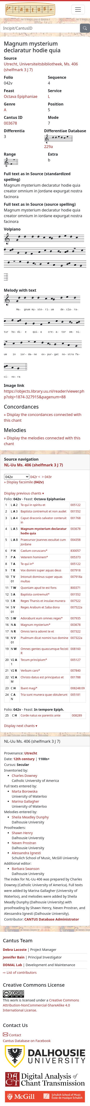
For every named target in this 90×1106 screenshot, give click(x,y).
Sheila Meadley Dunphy (30, 817)
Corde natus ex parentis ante (40, 715)
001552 (76, 511)
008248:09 (78, 688)
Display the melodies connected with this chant (42, 440)
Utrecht (30, 753)
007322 (76, 631)
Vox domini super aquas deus (41, 570)
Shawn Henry (22, 833)
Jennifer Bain (14, 957)
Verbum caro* (30, 671)
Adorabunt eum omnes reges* (42, 618)
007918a (76, 577)
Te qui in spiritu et (33, 505)
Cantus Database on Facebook (27, 1040)
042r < (35, 476)
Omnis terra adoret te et (37, 631)
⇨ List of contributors (19, 972)
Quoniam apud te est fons (38, 588)
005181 (76, 695)
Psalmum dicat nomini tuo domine (44, 638)
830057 (76, 551)
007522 (76, 601)
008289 (77, 715)
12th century (24, 759)
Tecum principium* (34, 660)
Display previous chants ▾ (24, 493)
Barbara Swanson (25, 868)
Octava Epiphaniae (20, 96)
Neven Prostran (24, 843)
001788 (76, 677)
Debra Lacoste (15, 949)
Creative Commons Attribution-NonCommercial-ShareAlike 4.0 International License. (41, 1005)
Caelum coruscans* (34, 551)
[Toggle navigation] (78, 9)
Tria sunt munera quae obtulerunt (44, 695)
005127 (76, 660)
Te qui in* (27, 564)
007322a (76, 638)
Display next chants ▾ (20, 725)
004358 (76, 540)
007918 (76, 570)
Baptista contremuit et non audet (43, 511)
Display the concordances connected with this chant (42, 417)
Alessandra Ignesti (26, 853)
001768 (76, 518)
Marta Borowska (24, 791)
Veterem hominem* (34, 557)
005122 (76, 505)
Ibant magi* (29, 688)
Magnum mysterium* (35, 625)
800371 (76, 588)
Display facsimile (25, 482)
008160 (76, 649)
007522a (76, 607)
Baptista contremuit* (35, 594)
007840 (76, 671)
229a (48, 146)
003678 (10, 123)
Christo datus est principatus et (42, 677)
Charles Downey (24, 775)
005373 (76, 557)
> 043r (47, 476)
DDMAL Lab (12, 965)
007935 (76, 618)
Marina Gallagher (25, 801)
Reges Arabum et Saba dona (40, 607)
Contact (12, 1035)
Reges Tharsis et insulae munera (43, 601)
